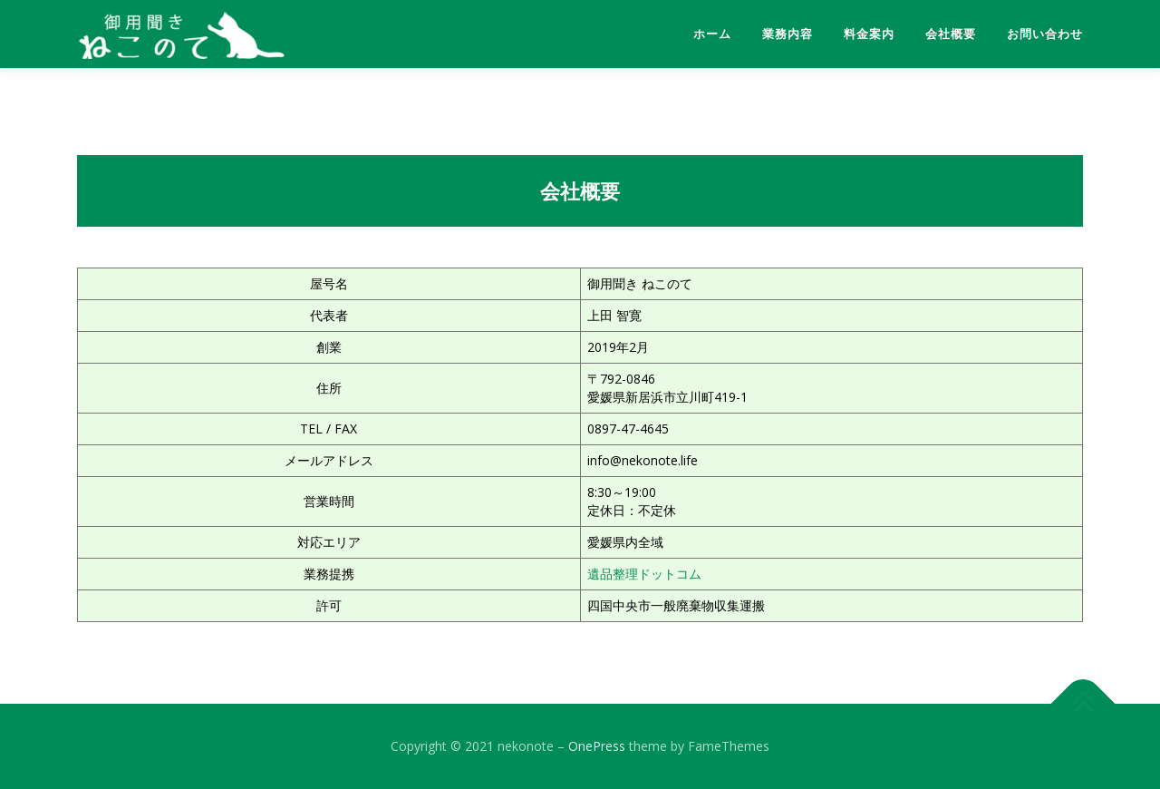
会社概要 (950, 34)
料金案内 (869, 34)
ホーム (712, 34)
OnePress (596, 746)
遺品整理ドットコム (644, 573)
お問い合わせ (1045, 34)
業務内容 (787, 34)
